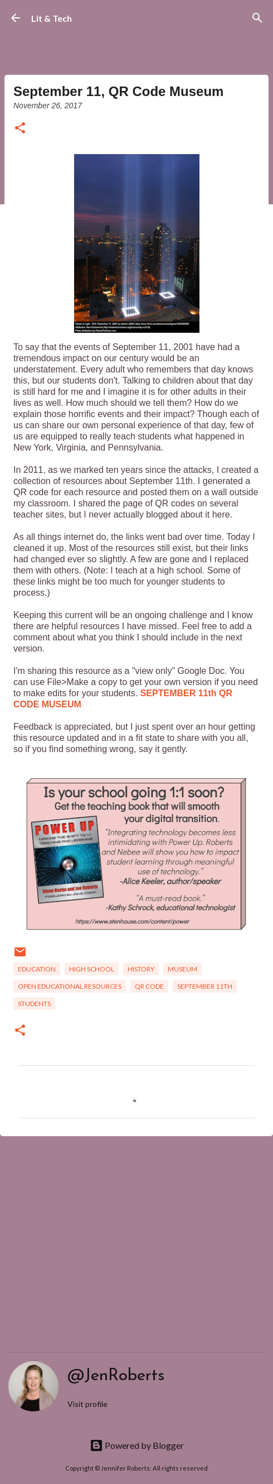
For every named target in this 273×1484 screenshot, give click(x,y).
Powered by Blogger (137, 1445)
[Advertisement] (136, 1231)
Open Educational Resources (69, 986)
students (34, 1003)
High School (91, 969)
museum (182, 969)
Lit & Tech (51, 18)
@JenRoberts (115, 1376)
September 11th (204, 986)
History (141, 969)
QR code (149, 986)
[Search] (257, 17)
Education (37, 969)
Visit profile (87, 1404)
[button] (20, 128)
